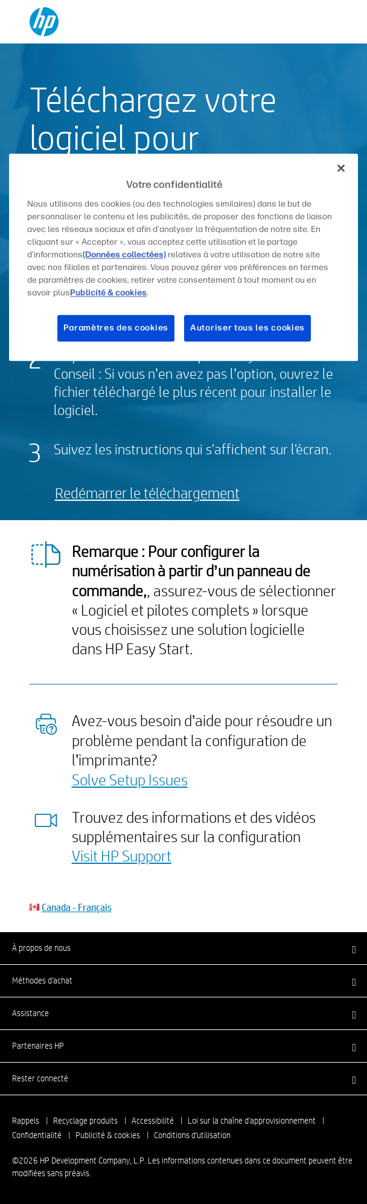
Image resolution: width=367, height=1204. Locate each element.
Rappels (25, 1120)
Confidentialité (37, 1135)
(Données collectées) (124, 255)
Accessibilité (153, 1120)
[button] (183, 948)
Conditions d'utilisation (192, 1135)
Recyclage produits (85, 1120)
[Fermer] (341, 168)
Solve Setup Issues (130, 779)
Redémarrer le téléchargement (147, 492)
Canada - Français (77, 907)
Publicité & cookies (107, 1135)
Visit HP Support (121, 855)
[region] (183, 257)
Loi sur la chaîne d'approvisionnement (252, 1120)
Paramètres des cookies (115, 328)
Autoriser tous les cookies (247, 328)
